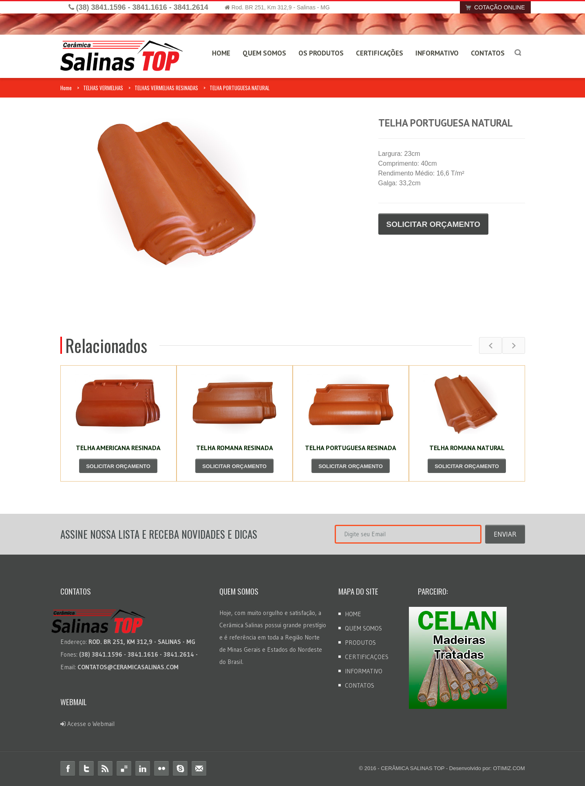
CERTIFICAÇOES (367, 657)
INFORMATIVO (437, 53)
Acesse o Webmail (87, 724)
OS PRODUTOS (321, 53)
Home (66, 88)
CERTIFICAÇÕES (379, 53)
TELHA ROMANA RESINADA (234, 448)
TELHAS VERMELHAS (103, 88)
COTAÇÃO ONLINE (493, 7)
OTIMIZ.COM (509, 768)
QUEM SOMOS (264, 53)
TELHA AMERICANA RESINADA (118, 448)
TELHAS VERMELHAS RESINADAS (166, 88)
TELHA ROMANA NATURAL (467, 448)
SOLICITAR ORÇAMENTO (433, 224)
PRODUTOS (360, 642)
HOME (221, 53)
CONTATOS (488, 53)
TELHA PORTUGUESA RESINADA (350, 448)
